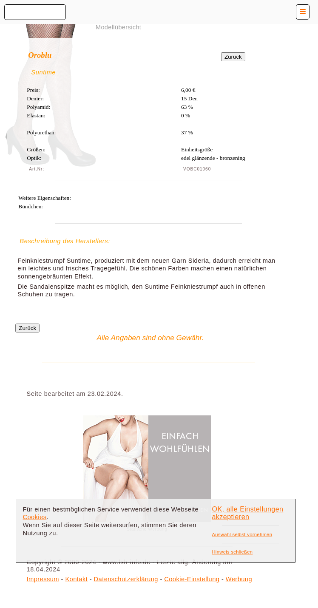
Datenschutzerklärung (126, 579)
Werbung (239, 579)
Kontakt (76, 579)
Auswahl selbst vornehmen (242, 534)
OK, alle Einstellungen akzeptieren (247, 513)
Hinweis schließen (232, 551)
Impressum (43, 579)
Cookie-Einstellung (191, 579)
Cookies (34, 517)
